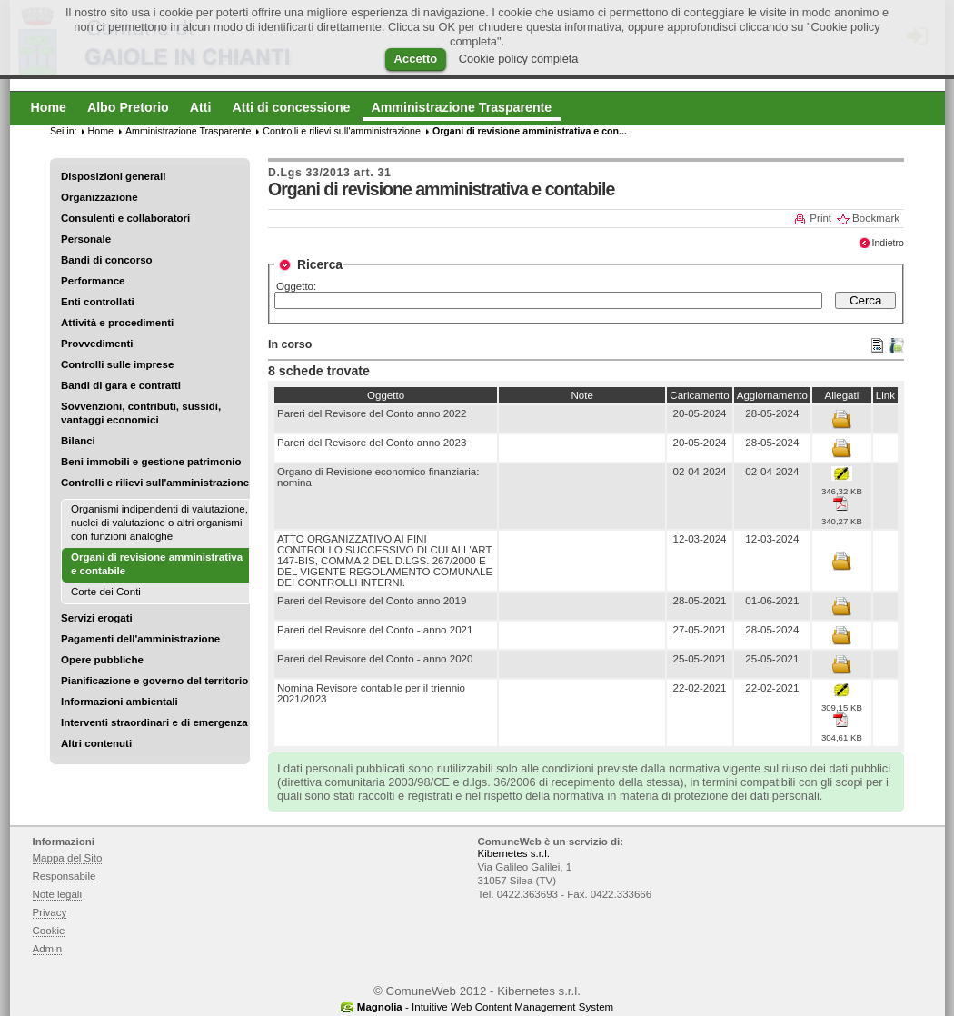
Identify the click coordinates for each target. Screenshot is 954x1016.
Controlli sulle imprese (117, 364)
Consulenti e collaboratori (125, 218)
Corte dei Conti (106, 591)
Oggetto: (296, 286)
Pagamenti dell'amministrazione (140, 638)
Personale (86, 239)
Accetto (416, 58)
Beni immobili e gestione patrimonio (151, 461)
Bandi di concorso (107, 259)
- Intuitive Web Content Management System (485, 1006)
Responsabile (64, 876)
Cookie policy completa (519, 58)
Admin (48, 948)
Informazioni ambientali (119, 701)
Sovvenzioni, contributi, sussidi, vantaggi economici (141, 413)
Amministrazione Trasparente (188, 130)
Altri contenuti (96, 743)
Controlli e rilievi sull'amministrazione (155, 482)
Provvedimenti (97, 343)
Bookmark (875, 218)
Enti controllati (97, 301)
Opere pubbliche (102, 659)
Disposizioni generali (113, 176)
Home (101, 130)
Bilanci (78, 440)
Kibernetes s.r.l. (514, 853)
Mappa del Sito (68, 857)
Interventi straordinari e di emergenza (154, 722)
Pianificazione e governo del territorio (154, 680)
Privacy (50, 912)
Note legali (58, 894)
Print (820, 218)
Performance (93, 280)
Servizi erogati (97, 618)
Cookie (49, 930)
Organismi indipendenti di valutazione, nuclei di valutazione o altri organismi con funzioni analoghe (159, 522)
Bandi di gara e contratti (121, 385)
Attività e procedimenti (117, 322)
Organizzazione (99, 197)
